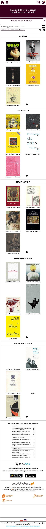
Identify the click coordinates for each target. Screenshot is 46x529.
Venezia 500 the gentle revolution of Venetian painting (23, 442)
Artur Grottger (15, 445)
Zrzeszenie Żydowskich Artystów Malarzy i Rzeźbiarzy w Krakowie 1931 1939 (28, 444)
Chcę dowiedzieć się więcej (14, 526)
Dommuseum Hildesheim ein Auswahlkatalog (21, 453)
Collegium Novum (15, 452)
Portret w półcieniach (16, 441)
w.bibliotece (8, 489)
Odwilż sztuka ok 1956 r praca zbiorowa (20, 433)
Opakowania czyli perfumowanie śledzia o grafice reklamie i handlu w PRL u (28, 439)
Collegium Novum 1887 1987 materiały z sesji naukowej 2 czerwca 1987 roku (28, 450)
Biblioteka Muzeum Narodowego (21, 21)
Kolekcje (22, 30)
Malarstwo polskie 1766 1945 (18, 429)
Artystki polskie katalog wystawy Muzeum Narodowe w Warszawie (26, 434)
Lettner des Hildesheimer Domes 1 (19, 455)
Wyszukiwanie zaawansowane (10, 30)
